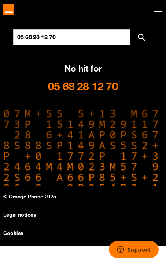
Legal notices (19, 215)
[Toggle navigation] (157, 9)
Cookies (13, 233)
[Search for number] (71, 37)
